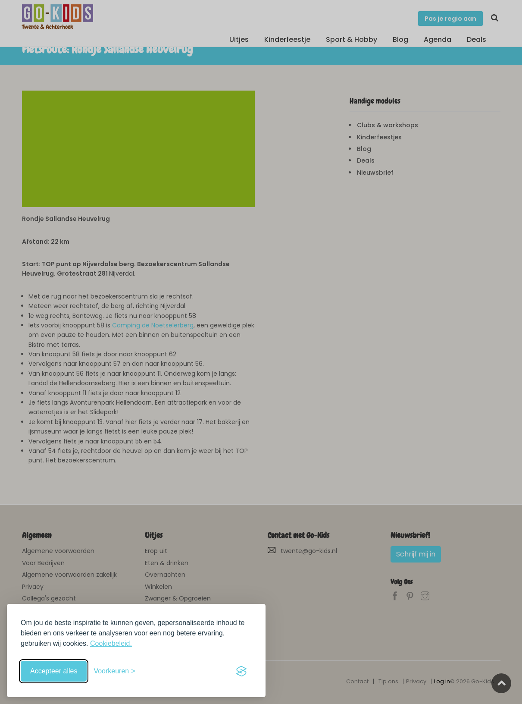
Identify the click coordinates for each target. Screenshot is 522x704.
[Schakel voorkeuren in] (114, 671)
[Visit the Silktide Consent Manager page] (241, 671)
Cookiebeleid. (111, 643)
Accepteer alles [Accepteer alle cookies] (53, 671)
